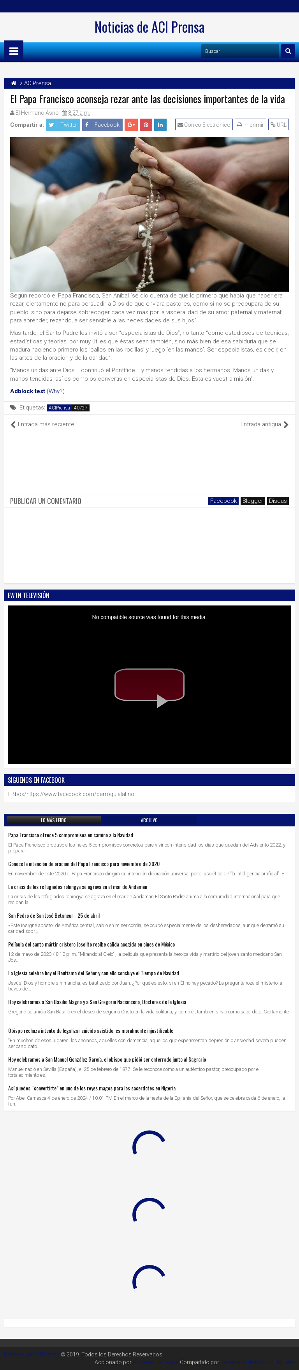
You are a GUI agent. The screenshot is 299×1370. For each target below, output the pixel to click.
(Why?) (56, 391)
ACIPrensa (59, 408)
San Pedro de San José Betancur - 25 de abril (54, 915)
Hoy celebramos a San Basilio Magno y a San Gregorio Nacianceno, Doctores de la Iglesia (97, 1001)
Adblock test (27, 391)
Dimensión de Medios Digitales (257, 1362)
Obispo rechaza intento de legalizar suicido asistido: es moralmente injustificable (90, 1030)
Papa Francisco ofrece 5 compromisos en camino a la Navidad (70, 835)
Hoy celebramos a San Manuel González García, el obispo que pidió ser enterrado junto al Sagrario (107, 1059)
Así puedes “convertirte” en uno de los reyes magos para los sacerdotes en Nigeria (92, 1088)
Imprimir (250, 125)
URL (279, 125)
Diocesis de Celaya (156, 1362)
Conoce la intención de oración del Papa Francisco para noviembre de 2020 (84, 863)
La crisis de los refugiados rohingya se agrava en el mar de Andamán (77, 886)
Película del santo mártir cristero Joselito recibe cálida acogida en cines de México (91, 944)
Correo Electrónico (204, 125)
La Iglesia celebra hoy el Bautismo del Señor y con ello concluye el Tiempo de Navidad (93, 973)
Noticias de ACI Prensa (149, 26)
